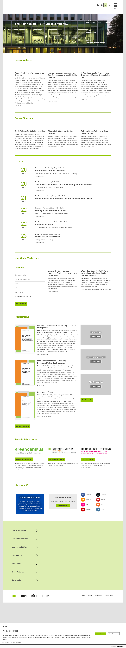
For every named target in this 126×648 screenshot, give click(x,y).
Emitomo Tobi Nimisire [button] (44, 465)
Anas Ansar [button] (40, 434)
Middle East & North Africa (23, 333)
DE (109, 5)
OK (100, 634)
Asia (16, 324)
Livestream (39, 213)
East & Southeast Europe (22, 316)
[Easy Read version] (98, 5)
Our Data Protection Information (10, 642)
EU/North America (20, 312)
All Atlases (86, 449)
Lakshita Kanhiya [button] (42, 403)
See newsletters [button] (63, 555)
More (18, 33)
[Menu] (115, 5)
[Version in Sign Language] (101, 5)
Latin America (19, 329)
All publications (21, 475)
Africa (16, 320)
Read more (96, 386)
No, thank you (113, 634)
